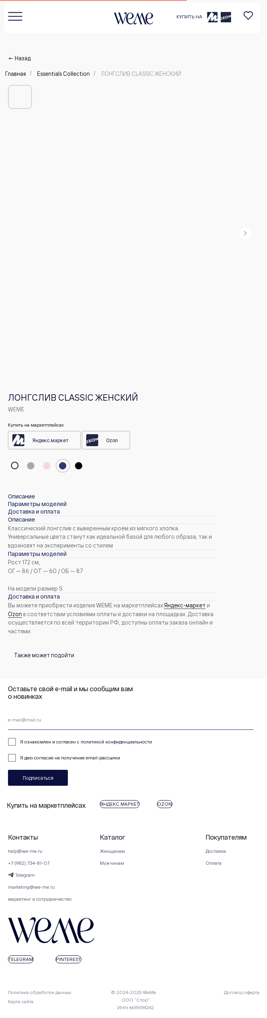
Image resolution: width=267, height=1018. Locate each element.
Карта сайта (21, 1001)
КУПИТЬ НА (189, 17)
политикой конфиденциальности (116, 742)
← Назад (19, 58)
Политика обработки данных (39, 992)
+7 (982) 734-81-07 (28, 863)
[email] (130, 720)
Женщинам (112, 851)
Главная (15, 73)
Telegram (25, 875)
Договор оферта (241, 992)
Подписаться (38, 778)
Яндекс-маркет (185, 605)
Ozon (112, 440)
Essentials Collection (63, 73)
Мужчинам (112, 863)
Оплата (214, 863)
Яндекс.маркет (50, 440)
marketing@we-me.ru (31, 887)
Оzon (15, 614)
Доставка (216, 851)
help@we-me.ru (25, 851)
